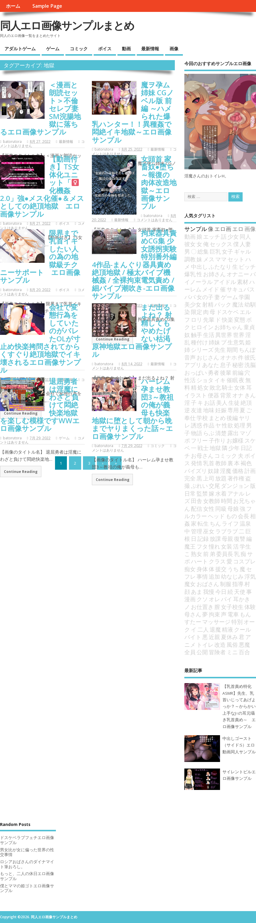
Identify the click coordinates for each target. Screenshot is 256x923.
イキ (220, 380)
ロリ (196, 319)
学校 (202, 417)
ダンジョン (235, 485)
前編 (238, 372)
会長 (243, 516)
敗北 (215, 387)
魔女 (190, 584)
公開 (202, 652)
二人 (203, 629)
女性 (208, 508)
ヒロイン (202, 327)
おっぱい (195, 372)
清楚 (221, 433)
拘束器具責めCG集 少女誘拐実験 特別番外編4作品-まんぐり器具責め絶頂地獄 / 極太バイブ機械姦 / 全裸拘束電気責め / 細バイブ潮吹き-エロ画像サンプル (134, 264)
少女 (233, 236)
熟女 (196, 553)
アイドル (224, 281)
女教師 (211, 501)
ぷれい (199, 485)
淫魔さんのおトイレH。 (206, 176)
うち (233, 569)
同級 (221, 508)
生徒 (234, 402)
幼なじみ (232, 576)
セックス (221, 244)
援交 (221, 569)
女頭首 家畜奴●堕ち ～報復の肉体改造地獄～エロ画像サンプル (159, 182)
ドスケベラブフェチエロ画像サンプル (27, 840)
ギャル (242, 251)
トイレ (205, 644)
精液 (227, 629)
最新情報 (150, 48)
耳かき (241, 599)
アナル (235, 493)
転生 (203, 523)
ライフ (230, 523)
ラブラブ (226, 531)
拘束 (214, 614)
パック (222, 304)
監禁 (202, 493)
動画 (126, 48)
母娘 (233, 508)
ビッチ (247, 266)
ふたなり (220, 266)
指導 (238, 584)
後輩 (225, 372)
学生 (245, 546)
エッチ (211, 236)
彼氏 (250, 357)
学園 (244, 297)
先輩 (208, 319)
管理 (196, 531)
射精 (207, 304)
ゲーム (52, 48)
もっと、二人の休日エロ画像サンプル (27, 876)
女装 (226, 546)
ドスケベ (227, 312)
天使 (239, 591)
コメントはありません (154, 219)
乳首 (208, 463)
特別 (237, 621)
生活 (208, 334)
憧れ (214, 546)
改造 (220, 644)
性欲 (227, 425)
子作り (217, 440)
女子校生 (232, 606)
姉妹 (214, 342)
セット (235, 259)
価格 (238, 470)
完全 (190, 478)
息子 (225, 364)
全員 (190, 652)
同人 (245, 236)
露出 (233, 433)
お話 (209, 402)
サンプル (195, 228)
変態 (239, 319)
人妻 (245, 244)
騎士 (227, 387)
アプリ (192, 364)
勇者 (213, 372)
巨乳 (215, 251)
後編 (232, 417)
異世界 (223, 334)
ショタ (205, 380)
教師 (221, 463)
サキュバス (241, 289)
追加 (214, 576)
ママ (221, 259)
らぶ (208, 433)
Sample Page (47, 6)
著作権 (235, 478)
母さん (192, 614)
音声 (190, 357)
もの (231, 516)
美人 (221, 402)
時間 (226, 501)
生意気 (235, 342)
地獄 (215, 448)
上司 (208, 478)
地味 (208, 410)
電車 (233, 614)
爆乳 (190, 274)
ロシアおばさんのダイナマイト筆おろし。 (27, 864)
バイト (192, 637)
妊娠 (221, 410)
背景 (225, 395)
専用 (233, 410)
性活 (190, 380)
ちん (215, 523)
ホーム (13, 6)
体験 (250, 606)
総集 (203, 251)
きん (250, 395)
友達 (196, 410)
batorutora (12, 141)
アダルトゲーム (20, 48)
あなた (210, 364)
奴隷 (213, 470)
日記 (246, 448)
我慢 (208, 591)
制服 (225, 584)
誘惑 (196, 425)
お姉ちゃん (228, 327)
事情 (202, 576)
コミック (79, 48)
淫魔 (225, 470)
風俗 (232, 644)
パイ (226, 599)
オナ (238, 395)
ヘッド (216, 516)
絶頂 (246, 402)
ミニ (232, 652)
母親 (227, 538)
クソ (202, 599)
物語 (196, 433)
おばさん (208, 584)
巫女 (208, 531)
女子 (227, 251)
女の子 (205, 297)
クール (242, 629)
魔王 (190, 546)
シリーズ (202, 349)
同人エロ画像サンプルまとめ (67, 25)
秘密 (238, 364)
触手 (196, 334)
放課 (215, 538)
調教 (190, 259)
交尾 (214, 485)
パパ (190, 297)
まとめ (217, 417)
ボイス (104, 48)
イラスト (195, 395)
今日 (221, 591)
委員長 (224, 553)
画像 (173, 48)
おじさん (208, 357)
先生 (220, 349)
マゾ (245, 433)
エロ (238, 228)
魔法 (238, 304)
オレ (214, 599)
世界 (238, 334)
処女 (203, 387)
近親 (214, 637)
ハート (199, 561)
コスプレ (244, 561)
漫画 (190, 599)
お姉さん (214, 274)
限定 (196, 312)
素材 (242, 281)
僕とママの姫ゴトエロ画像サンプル (27, 888)
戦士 (203, 448)
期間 (232, 349)
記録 (203, 538)
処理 (239, 425)
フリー (199, 440)
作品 (208, 425)
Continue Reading (20, 471)
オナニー (238, 274)
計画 (250, 470)
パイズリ (195, 470)
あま (196, 591)
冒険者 (217, 652)
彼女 (190, 244)
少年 (234, 448)
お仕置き (202, 606)
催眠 (232, 380)
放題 (221, 478)
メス (208, 259)
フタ (202, 546)
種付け (199, 342)
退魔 (215, 629)
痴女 (190, 569)
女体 (239, 387)
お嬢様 (235, 440)
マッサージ (216, 621)
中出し (199, 266)
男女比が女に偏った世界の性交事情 (27, 852)
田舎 (196, 501)
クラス (217, 561)
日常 (190, 493)
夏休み (229, 637)
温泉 (245, 523)
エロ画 (222, 228)
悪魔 (244, 644)
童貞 (249, 327)
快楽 (227, 319)
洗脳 (250, 364)
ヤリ (244, 417)
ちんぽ (247, 349)
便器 (213, 395)
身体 (202, 569)
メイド (210, 289)
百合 (244, 652)
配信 (196, 508)
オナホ (228, 357)
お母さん (202, 455)
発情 (196, 463)
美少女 (192, 304)
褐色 (246, 463)
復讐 (239, 538)
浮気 (250, 576)
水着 (221, 493)
